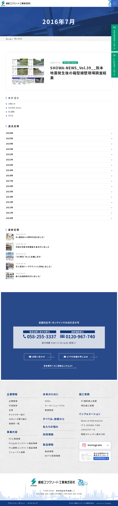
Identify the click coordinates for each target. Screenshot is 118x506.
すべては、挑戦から (53, 419)
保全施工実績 (87, 405)
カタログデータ (88, 429)
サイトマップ (33, 503)
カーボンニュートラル (55, 405)
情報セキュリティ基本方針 (93, 434)
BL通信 (11, 111)
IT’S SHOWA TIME (90, 425)
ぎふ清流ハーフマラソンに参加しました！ (34, 266)
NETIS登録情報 (52, 455)
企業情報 (13, 400)
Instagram (92, 445)
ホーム (8, 38)
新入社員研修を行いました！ (28, 276)
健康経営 (49, 410)
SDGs (47, 400)
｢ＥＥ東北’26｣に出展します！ (29, 256)
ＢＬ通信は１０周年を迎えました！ (30, 237)
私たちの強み (50, 426)
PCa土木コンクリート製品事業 (23, 443)
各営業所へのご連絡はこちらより (58, 365)
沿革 (11, 410)
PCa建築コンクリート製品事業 (23, 447)
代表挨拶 (13, 405)
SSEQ (10, 115)
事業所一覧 (14, 423)
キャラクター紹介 (17, 414)
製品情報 (49, 451)
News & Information (92, 420)
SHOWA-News (15, 108)
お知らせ (11, 103)
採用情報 (48, 434)
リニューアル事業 (17, 452)
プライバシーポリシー (17, 503)
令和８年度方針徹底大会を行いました (32, 247)
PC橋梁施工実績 (89, 400)
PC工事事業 (14, 438)
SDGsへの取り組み (18, 418)
